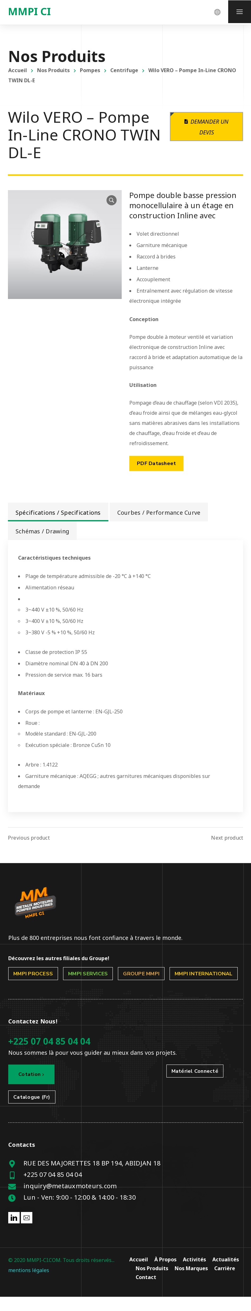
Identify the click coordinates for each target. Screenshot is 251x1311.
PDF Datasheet (156, 463)
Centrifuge (124, 70)
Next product (227, 837)
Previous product (29, 837)
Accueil (17, 70)
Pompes (90, 70)
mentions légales (28, 1270)
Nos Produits (53, 70)
